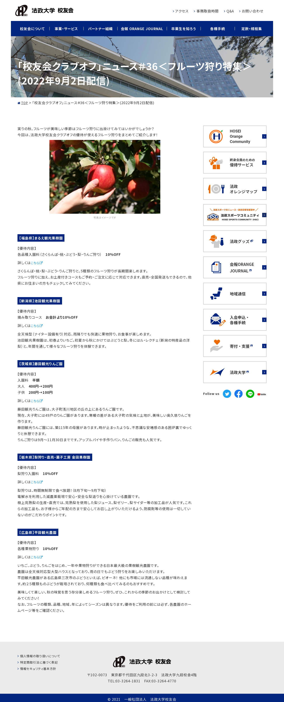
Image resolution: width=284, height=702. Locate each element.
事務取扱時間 (207, 11)
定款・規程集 (251, 28)
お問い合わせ (252, 11)
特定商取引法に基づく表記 (41, 662)
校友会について (32, 28)
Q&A (230, 11)
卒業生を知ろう (183, 28)
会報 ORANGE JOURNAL (142, 28)
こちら (36, 262)
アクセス (182, 11)
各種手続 (217, 28)
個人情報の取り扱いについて (43, 656)
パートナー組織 (100, 28)
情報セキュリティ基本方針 (41, 669)
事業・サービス (66, 28)
